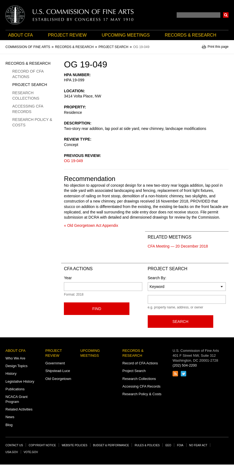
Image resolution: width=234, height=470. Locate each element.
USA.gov (11, 452)
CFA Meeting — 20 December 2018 (178, 246)
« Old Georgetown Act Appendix (91, 225)
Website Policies (74, 445)
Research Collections (25, 95)
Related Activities (18, 409)
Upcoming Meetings (126, 35)
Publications (15, 389)
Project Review (67, 35)
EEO (168, 445)
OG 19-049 (73, 161)
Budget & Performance (111, 445)
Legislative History (19, 381)
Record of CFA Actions (27, 74)
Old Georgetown (58, 379)
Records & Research (190, 35)
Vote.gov (31, 452)
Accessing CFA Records (27, 109)
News (9, 417)
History (10, 373)
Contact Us (14, 445)
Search (226, 15)
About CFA (20, 35)
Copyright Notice (42, 445)
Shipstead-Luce (57, 371)
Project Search (29, 84)
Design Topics (16, 366)
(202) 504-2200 (185, 365)
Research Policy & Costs (32, 122)
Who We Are (15, 358)
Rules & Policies (147, 445)
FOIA (180, 445)
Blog (9, 425)
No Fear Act (198, 445)
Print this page (218, 47)
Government (55, 363)
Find (96, 309)
